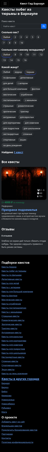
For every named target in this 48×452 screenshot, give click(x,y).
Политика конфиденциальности (17, 442)
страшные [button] (8, 105)
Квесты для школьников (14, 353)
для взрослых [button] (27, 117)
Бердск (5, 387)
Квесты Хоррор (9, 266)
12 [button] (41, 54)
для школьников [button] (32, 128)
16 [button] (25, 60)
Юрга (4, 412)
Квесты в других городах (20, 379)
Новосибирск (8, 403)
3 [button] (21, 37)
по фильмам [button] (9, 77)
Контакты (6, 438)
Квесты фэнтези (9, 295)
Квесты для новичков (12, 344)
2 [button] (15, 37)
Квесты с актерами (11, 287)
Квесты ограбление (11, 303)
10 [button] (22, 42)
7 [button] (3, 42)
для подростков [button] (11, 128)
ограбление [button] (27, 94)
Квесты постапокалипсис (14, 308)
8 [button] (9, 42)
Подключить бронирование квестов (19, 430)
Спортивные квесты (11, 365)
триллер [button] (24, 111)
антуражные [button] (9, 117)
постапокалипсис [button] (11, 100)
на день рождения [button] (12, 145)
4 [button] (26, 37)
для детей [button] (8, 83)
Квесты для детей (10, 283)
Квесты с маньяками (12, 312)
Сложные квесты (10, 361)
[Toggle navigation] (5, 3)
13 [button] (4, 60)
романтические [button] (26, 105)
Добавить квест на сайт (13, 421)
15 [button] (18, 60)
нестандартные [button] (11, 134)
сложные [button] (27, 134)
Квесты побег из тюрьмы (14, 271)
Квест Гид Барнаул (32, 3)
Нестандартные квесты (13, 357)
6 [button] (38, 37)
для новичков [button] (32, 122)
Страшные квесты (10, 316)
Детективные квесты (12, 279)
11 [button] (34, 54)
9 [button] (15, 42)
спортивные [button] (9, 139)
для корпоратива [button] (11, 122)
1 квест (18, 152)
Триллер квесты (9, 328)
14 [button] (11, 60)
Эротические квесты (12, 324)
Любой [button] (6, 37)
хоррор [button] (18, 72)
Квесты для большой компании (17, 291)
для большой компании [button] (15, 89)
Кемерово (6, 395)
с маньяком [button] (31, 100)
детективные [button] (26, 77)
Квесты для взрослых (12, 336)
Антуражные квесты (11, 332)
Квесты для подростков (13, 349)
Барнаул (6, 383)
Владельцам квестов (12, 425)
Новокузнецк (8, 399)
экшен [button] (23, 139)
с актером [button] (23, 83)
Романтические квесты (13, 320)
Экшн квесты (8, 369)
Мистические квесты (12, 299)
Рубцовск (6, 407)
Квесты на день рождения (14, 373)
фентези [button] (36, 89)
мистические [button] (9, 94)
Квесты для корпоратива (14, 340)
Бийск (4, 391)
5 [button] (32, 37)
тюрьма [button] (30, 72)
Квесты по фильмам (12, 275)
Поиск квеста (8, 21)
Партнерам (7, 434)
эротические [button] (9, 111)
